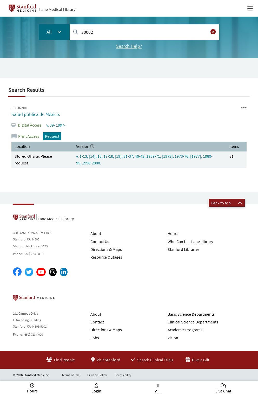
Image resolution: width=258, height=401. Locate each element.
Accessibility (123, 375)
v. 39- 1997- (55, 125)
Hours (173, 233)
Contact (97, 321)
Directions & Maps (106, 249)
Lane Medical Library (57, 9)
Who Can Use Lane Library (190, 241)
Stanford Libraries (184, 249)
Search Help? (129, 46)
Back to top (226, 202)
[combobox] (144, 32)
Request (52, 136)
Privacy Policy (97, 375)
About (95, 233)
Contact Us (99, 241)
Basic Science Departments (191, 314)
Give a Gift (197, 359)
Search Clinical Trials (152, 359)
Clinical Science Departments (193, 321)
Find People (60, 359)
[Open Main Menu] (250, 8)
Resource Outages (106, 257)
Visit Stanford (105, 359)
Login (96, 390)
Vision (173, 337)
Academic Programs (185, 329)
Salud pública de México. (35, 114)
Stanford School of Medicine (64, 299)
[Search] (75, 32)
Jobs (94, 337)
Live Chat (223, 390)
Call (158, 391)
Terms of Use (71, 375)
